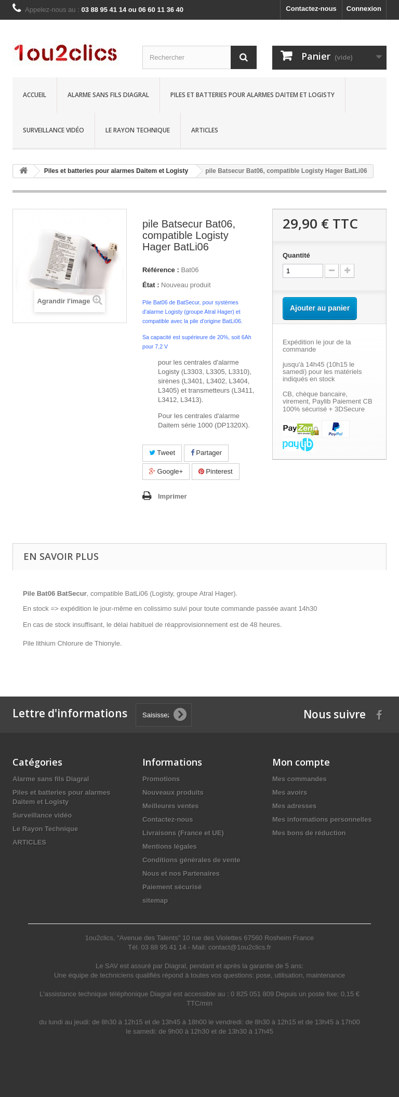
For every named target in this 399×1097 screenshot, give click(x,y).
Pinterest (215, 471)
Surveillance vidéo (53, 130)
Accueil (34, 94)
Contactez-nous (311, 8)
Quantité (296, 255)
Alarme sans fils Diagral (108, 94)
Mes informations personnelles (321, 819)
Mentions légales (169, 846)
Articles (204, 130)
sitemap (155, 900)
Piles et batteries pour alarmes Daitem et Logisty (252, 94)
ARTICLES (29, 842)
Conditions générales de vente (191, 860)
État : (150, 285)
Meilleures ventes (170, 806)
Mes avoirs (289, 792)
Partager (206, 453)
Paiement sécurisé (172, 887)
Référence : (160, 270)
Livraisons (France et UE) (183, 833)
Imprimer (172, 496)
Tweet (162, 453)
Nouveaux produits (173, 792)
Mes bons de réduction (309, 833)
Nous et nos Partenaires (181, 873)
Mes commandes (299, 779)
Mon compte (301, 762)
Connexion (364, 8)
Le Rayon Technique (137, 130)
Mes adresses (294, 806)
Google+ (166, 471)
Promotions (161, 779)
